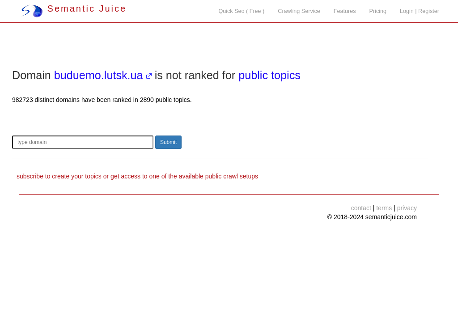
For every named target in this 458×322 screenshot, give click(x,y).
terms (384, 208)
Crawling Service (299, 11)
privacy (407, 208)
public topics (269, 75)
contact (361, 208)
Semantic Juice (74, 8)
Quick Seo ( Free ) (241, 11)
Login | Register (419, 11)
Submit (168, 142)
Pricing (378, 11)
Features (345, 11)
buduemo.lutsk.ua (98, 75)
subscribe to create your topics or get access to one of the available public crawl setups (137, 176)
